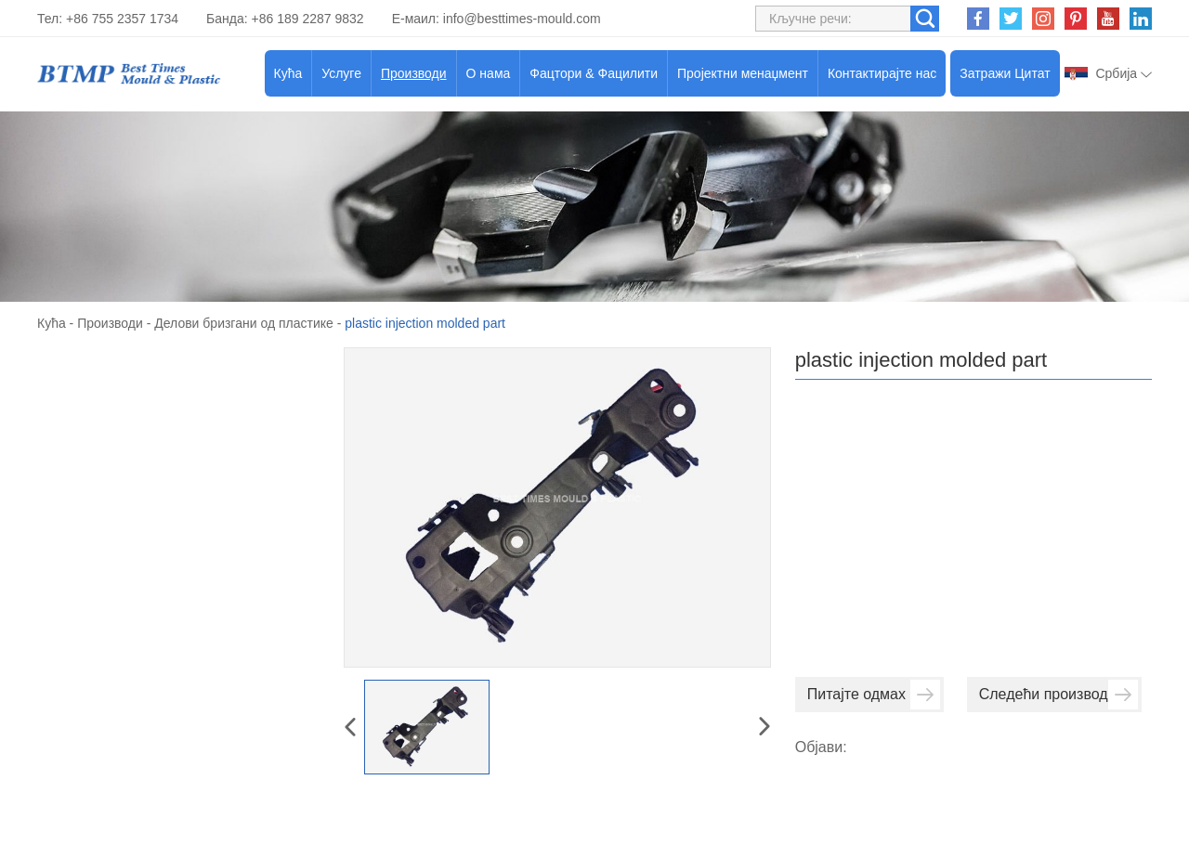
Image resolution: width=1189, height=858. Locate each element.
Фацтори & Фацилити (593, 73)
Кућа (288, 73)
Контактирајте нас (882, 73)
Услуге (341, 73)
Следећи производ (1058, 694)
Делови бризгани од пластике (243, 323)
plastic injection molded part (425, 323)
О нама (488, 73)
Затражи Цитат (1005, 73)
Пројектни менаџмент (742, 73)
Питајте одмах (873, 694)
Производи (414, 73)
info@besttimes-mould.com (522, 18)
